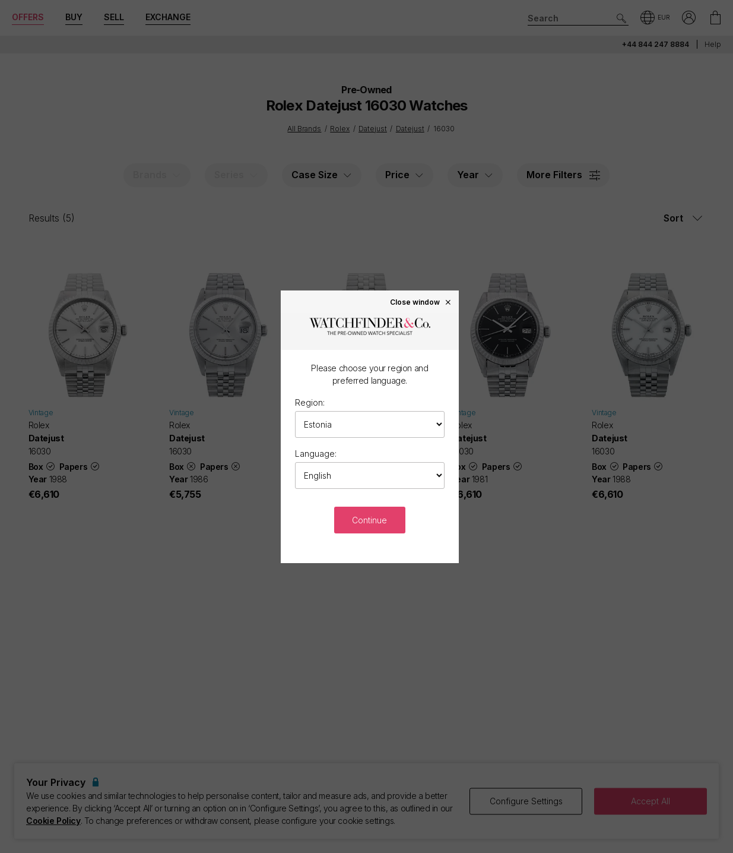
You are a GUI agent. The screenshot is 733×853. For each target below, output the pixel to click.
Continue (369, 520)
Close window (421, 302)
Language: (316, 453)
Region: (310, 402)
